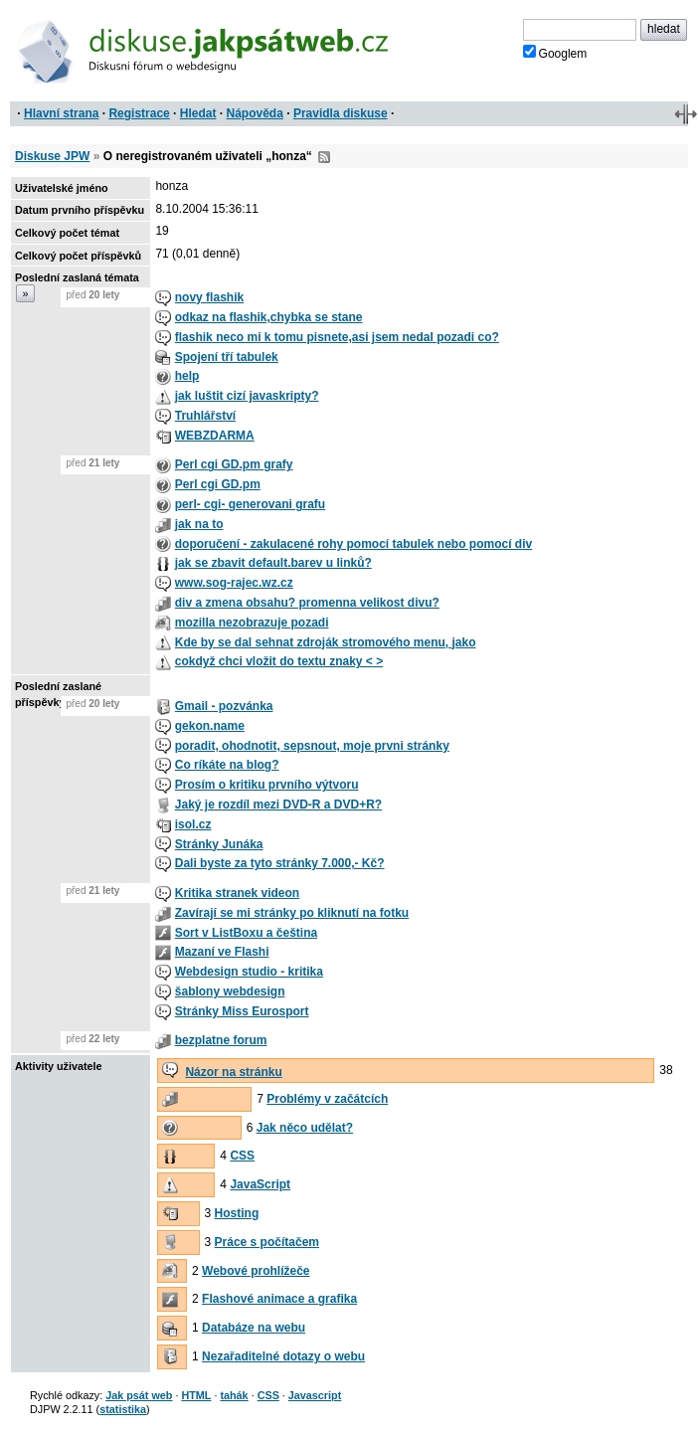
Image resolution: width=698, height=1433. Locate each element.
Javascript (314, 1395)
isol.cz (193, 824)
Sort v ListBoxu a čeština (246, 933)
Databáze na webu (253, 1328)
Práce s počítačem (267, 1242)
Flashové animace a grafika (279, 1299)
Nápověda (255, 113)
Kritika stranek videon (237, 893)
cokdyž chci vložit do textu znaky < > (279, 661)
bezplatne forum (221, 1040)
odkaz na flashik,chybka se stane (269, 317)
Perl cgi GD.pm (218, 484)
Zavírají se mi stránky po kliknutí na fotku (292, 913)
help (187, 376)
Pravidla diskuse (340, 113)
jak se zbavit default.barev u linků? (273, 563)
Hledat (198, 113)
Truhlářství (205, 416)
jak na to (199, 524)
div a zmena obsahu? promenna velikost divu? (307, 603)
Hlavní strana (61, 113)
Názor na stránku (233, 1072)
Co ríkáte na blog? (227, 765)
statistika (122, 1409)
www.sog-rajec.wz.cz (234, 583)
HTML (196, 1395)
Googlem (555, 53)
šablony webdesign (230, 991)
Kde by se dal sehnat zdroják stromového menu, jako (325, 642)
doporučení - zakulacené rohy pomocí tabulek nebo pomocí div (353, 544)
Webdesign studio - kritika (249, 972)
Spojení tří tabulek (226, 357)
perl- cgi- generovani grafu (250, 504)
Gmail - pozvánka (224, 706)
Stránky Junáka (219, 844)
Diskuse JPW (52, 156)
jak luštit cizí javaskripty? (247, 396)
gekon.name (210, 726)
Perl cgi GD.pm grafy (234, 464)
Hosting (237, 1213)
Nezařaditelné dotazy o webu (283, 1356)
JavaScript (260, 1184)
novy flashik (209, 297)
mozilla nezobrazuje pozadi (252, 622)
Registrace (138, 113)
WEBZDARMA (215, 436)
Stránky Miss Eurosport (242, 1011)
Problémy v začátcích (327, 1099)
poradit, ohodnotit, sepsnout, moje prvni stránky (312, 746)
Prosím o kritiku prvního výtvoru (267, 785)
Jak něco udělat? (305, 1128)
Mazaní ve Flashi (222, 952)
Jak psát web (138, 1395)
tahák (234, 1395)
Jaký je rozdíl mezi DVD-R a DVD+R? (278, 804)
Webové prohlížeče (255, 1271)
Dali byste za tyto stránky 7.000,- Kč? (280, 863)
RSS (324, 157)
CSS (242, 1156)
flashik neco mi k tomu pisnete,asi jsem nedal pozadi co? (337, 337)
